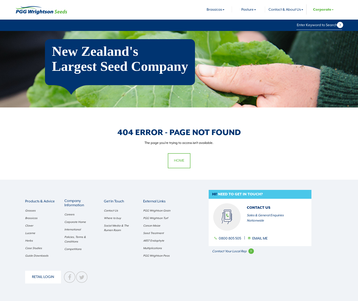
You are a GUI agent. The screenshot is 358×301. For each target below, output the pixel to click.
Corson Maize (151, 225)
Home (179, 160)
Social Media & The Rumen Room (116, 228)
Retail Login (43, 277)
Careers (69, 214)
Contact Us (111, 210)
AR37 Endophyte (153, 240)
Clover (29, 225)
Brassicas (31, 218)
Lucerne (30, 233)
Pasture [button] (248, 10)
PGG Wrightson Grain (156, 210)
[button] (260, 194)
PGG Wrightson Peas (156, 255)
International (72, 229)
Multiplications (152, 248)
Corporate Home (75, 222)
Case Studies (33, 248)
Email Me (260, 238)
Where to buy (112, 218)
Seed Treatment (153, 233)
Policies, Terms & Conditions (75, 239)
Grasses (30, 210)
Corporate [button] (323, 10)
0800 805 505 (230, 238)
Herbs (29, 240)
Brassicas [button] (215, 10)
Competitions (73, 249)
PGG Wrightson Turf (155, 218)
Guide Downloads (36, 255)
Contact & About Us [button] (285, 10)
